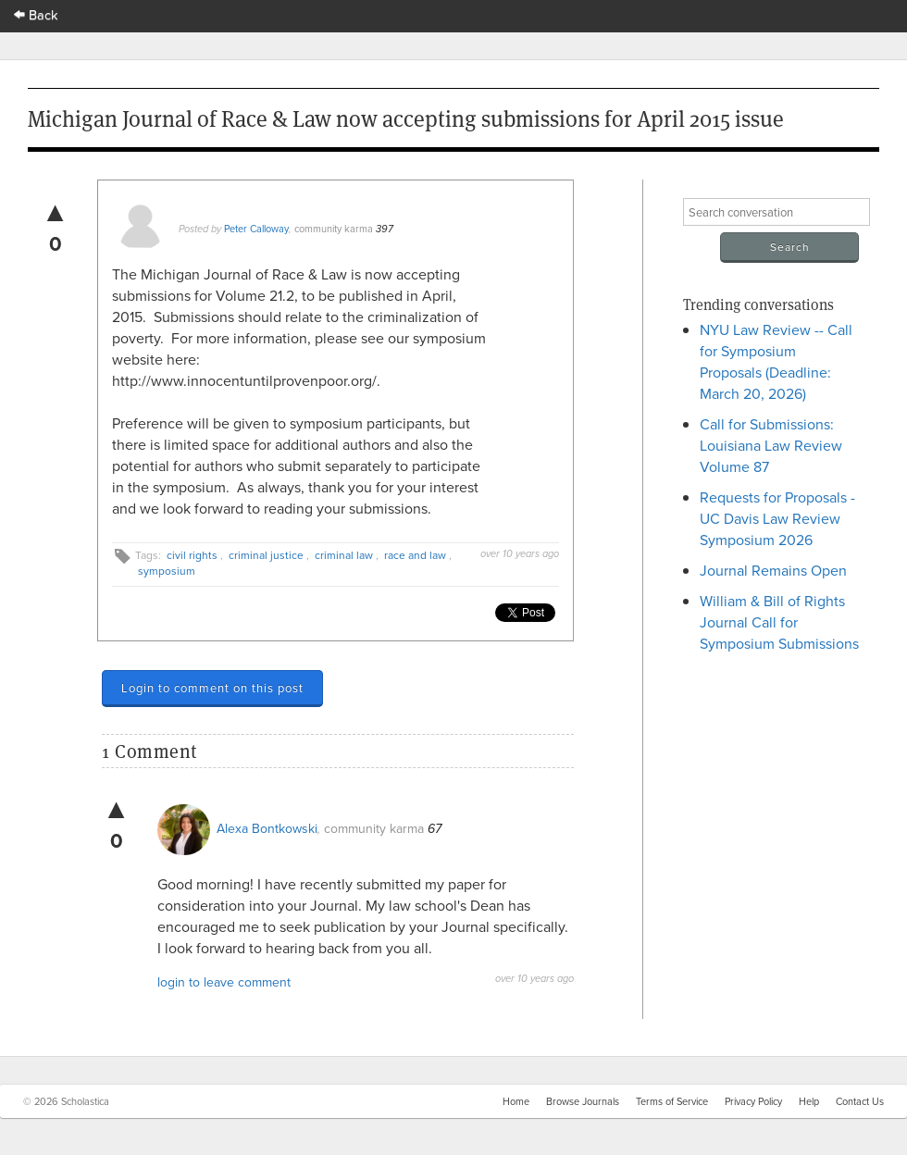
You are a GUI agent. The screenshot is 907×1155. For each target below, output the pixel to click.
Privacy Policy (753, 1101)
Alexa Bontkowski (267, 828)
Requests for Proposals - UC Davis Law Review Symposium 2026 (777, 518)
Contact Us (860, 1101)
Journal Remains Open (773, 570)
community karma (333, 228)
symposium (166, 570)
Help (809, 1101)
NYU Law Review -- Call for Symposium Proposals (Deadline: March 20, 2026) (776, 361)
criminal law (344, 555)
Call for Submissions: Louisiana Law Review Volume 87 (771, 445)
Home (516, 1101)
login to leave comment (224, 982)
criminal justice (266, 555)
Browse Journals (582, 1101)
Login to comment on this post (212, 687)
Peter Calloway (256, 228)
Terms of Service (672, 1101)
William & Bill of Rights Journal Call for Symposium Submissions (779, 621)
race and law (415, 555)
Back (36, 14)
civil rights (192, 555)
